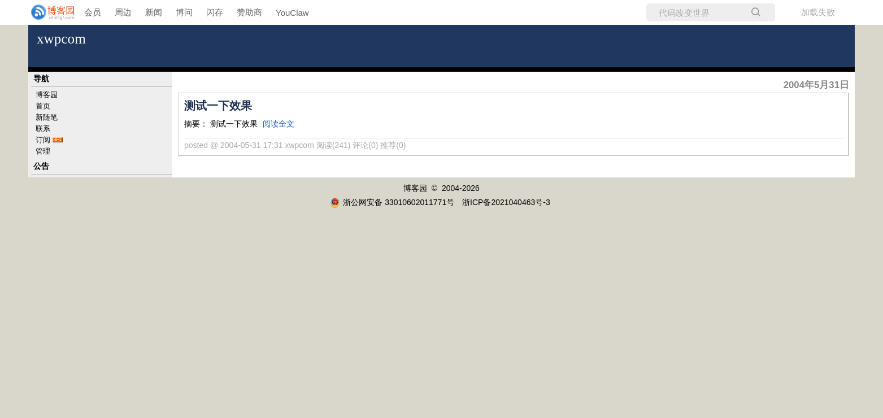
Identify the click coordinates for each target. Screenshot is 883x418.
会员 (92, 12)
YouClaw (292, 13)
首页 (43, 106)
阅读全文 (278, 123)
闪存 (214, 12)
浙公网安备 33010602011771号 (392, 202)
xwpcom (61, 38)
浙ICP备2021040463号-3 (506, 202)
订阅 (43, 140)
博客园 (47, 94)
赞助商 (249, 12)
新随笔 (47, 117)
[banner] (45, 12)
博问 (184, 12)
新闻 (153, 12)
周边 (123, 12)
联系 (43, 128)
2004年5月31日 (816, 85)
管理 (43, 151)
